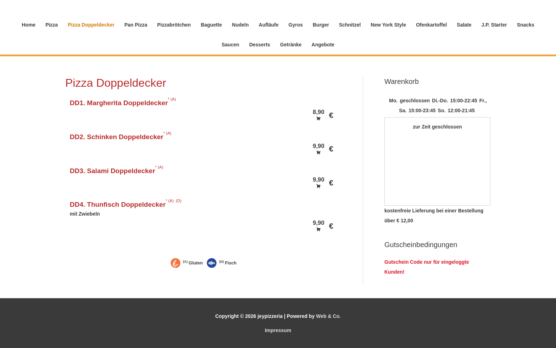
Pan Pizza (136, 25)
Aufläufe (269, 25)
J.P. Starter (494, 25)
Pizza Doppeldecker (91, 25)
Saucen (230, 44)
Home (28, 25)
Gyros (296, 25)
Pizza (51, 25)
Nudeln (240, 25)
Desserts (259, 44)
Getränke (291, 44)
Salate (464, 25)
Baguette (211, 25)
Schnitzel (350, 25)
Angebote (323, 44)
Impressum (278, 330)
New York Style (388, 25)
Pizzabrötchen (174, 25)
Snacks (525, 25)
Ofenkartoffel (431, 25)
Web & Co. (328, 316)
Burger (321, 25)
